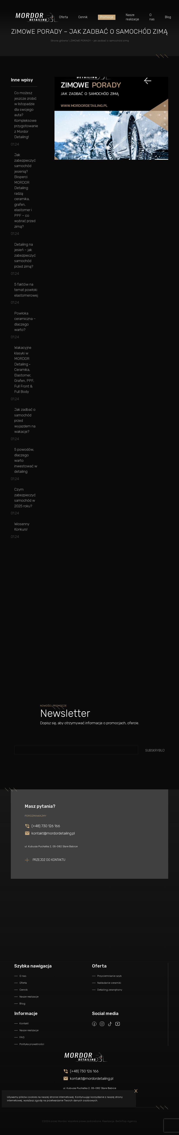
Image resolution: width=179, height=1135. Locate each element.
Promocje (106, 17)
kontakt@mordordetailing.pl (53, 839)
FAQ (21, 1037)
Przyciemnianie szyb (109, 975)
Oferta (63, 17)
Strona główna (59, 40)
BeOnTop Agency (125, 1121)
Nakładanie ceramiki (109, 982)
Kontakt (24, 1023)
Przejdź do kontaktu (49, 866)
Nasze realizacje (132, 17)
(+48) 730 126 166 (46, 832)
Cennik (83, 17)
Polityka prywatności (31, 1044)
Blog (168, 17)
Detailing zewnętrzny (109, 989)
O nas (152, 17)
